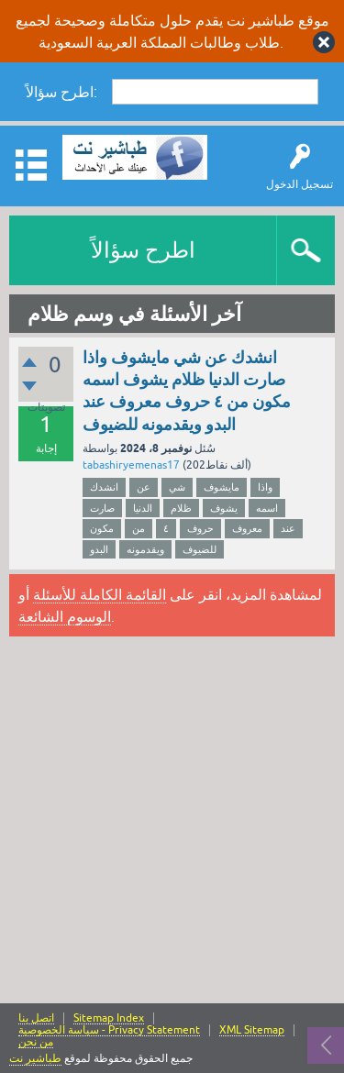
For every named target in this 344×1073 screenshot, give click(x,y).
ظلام (181, 508)
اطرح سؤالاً (143, 250)
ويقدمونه (145, 549)
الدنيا (142, 508)
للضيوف (199, 549)
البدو (99, 549)
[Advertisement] (172, 822)
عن (143, 486)
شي (177, 486)
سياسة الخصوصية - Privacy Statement (109, 1030)
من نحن (35, 1042)
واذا (265, 486)
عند (288, 528)
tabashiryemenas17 (131, 465)
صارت (102, 508)
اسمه (267, 508)
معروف (247, 528)
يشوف (224, 508)
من (138, 528)
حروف (200, 528)
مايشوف (221, 486)
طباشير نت (35, 1058)
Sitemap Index (108, 1018)
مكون (102, 528)
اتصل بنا (36, 1018)
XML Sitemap (251, 1030)
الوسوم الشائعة (64, 616)
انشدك (104, 486)
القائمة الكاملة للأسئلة (99, 594)
